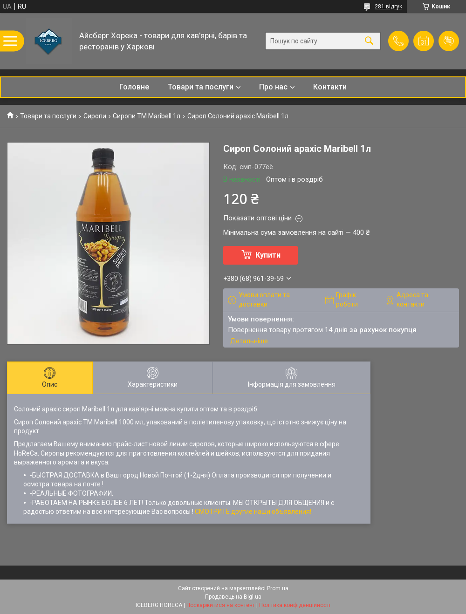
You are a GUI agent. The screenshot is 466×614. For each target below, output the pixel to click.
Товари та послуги (200, 86)
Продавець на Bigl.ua (233, 597)
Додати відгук (449, 41)
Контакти (330, 86)
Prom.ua (277, 588)
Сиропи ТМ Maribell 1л (146, 116)
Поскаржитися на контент (220, 605)
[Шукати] (369, 41)
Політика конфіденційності (294, 605)
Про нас (273, 86)
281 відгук (388, 6)
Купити (268, 255)
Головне (134, 86)
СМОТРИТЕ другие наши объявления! (253, 511)
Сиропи (94, 116)
